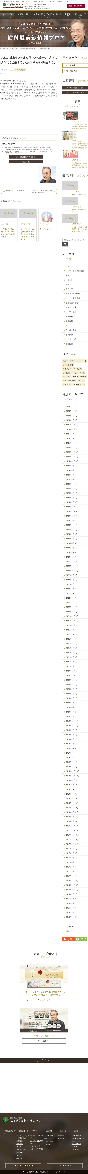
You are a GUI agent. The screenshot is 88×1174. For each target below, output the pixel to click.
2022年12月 (70, 561)
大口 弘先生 (70, 65)
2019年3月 (70, 757)
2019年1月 (70, 767)
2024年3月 (70, 493)
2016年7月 (70, 903)
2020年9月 (70, 685)
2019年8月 (70, 735)
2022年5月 (70, 593)
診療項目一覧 (23, 1131)
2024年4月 (70, 489)
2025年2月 (70, 443)
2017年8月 (70, 844)
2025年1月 (70, 447)
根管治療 (69, 344)
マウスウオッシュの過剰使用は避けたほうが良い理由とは (42, 191)
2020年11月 (70, 675)
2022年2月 (70, 607)
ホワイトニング (72, 326)
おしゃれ (83, 361)
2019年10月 (70, 726)
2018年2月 (70, 817)
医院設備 (47, 1144)
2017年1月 (70, 876)
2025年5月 (70, 434)
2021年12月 (70, 616)
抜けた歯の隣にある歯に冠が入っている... (15, 191)
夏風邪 (79, 369)
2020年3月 (70, 712)
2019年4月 (70, 753)
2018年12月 (70, 771)
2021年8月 (70, 634)
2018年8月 (70, 789)
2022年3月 (70, 602)
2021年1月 (70, 666)
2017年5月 (70, 858)
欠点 (69, 377)
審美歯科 (69, 321)
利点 (64, 377)
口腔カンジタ (68, 365)
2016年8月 (70, 899)
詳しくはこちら (44, 1000)
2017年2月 (70, 871)
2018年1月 (70, 821)
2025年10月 (70, 429)
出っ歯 (82, 373)
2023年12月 (70, 507)
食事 (67, 284)
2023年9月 (70, 520)
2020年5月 (70, 703)
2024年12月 (70, 452)
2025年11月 (70, 425)
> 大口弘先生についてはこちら (26, 157)
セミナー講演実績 (36, 1149)
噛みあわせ (80, 384)
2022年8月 (70, 580)
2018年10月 (70, 780)
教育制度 (61, 1138)
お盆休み (80, 380)
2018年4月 (70, 808)
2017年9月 (70, 839)
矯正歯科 (19, 1152)
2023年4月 (70, 543)
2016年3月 (70, 917)
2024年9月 (70, 466)
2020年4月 (70, 707)
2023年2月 (70, 552)
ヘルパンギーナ (69, 369)
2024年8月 (70, 470)
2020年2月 (70, 716)
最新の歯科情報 (72, 303)
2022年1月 (70, 612)
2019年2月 (70, 762)
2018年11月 (70, 776)
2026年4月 (70, 406)
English (74, 1147)
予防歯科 (69, 316)
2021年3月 (70, 657)
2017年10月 (70, 835)
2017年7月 (70, 849)
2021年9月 (70, 630)
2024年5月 (70, 484)
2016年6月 (70, 908)
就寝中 (65, 361)
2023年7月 (70, 530)
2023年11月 (70, 511)
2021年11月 (70, 621)
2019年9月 (70, 730)
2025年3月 (70, 438)
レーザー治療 (71, 339)
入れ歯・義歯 (71, 330)
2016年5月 (70, 912)
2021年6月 (70, 643)
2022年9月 (70, 575)
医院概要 (49, 1131)
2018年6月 (70, 798)
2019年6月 (70, 744)
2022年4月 (70, 598)
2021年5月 (70, 648)
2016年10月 (70, 890)
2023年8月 (70, 525)
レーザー (19, 1155)
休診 (74, 380)
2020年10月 (70, 680)
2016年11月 (70, 885)
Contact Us (75, 1149)
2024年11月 (70, 457)
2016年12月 (70, 881)
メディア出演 (35, 1146)
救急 (64, 380)
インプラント (71, 312)
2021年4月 (70, 653)
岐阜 (67, 266)
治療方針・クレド (50, 1138)
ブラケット (73, 361)
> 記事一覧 (26, 162)
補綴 (67, 275)
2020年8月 (70, 689)
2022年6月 (70, 589)
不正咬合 (74, 373)
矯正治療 (69, 335)
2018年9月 (70, 785)
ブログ (34, 1131)
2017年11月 (70, 830)
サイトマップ (76, 1144)
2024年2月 (70, 498)
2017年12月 (70, 826)
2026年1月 (70, 420)
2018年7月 (70, 794)
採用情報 (63, 1131)
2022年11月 (70, 566)
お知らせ (69, 280)
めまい (72, 384)
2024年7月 (70, 475)
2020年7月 (70, 694)
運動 (74, 377)
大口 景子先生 (71, 71)
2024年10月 (70, 461)
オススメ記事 (20, 70)
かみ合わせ (81, 377)
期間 (69, 380)
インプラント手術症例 (75, 271)
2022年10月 (70, 571)
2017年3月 (70, 867)
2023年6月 (70, 534)
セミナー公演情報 (73, 298)
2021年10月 (70, 625)
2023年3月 (70, 548)
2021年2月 (70, 662)
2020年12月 (70, 671)
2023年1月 (70, 557)
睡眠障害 (66, 373)
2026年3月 (70, 411)
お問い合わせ (76, 1136)
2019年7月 (70, 739)
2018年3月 (70, 812)
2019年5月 (70, 748)
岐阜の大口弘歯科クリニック (43, 1172)
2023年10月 (70, 516)
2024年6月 (70, 479)
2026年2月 (70, 416)
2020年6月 (70, 698)
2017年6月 (70, 853)
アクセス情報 (48, 1136)
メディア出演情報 (73, 294)
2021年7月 (70, 639)
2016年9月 (70, 894)
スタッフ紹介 (48, 1141)
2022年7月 (70, 584)
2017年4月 (70, 862)
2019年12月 (70, 721)
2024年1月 (70, 502)
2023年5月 (70, 539)
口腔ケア (69, 289)
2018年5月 (70, 803)
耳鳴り (65, 384)
